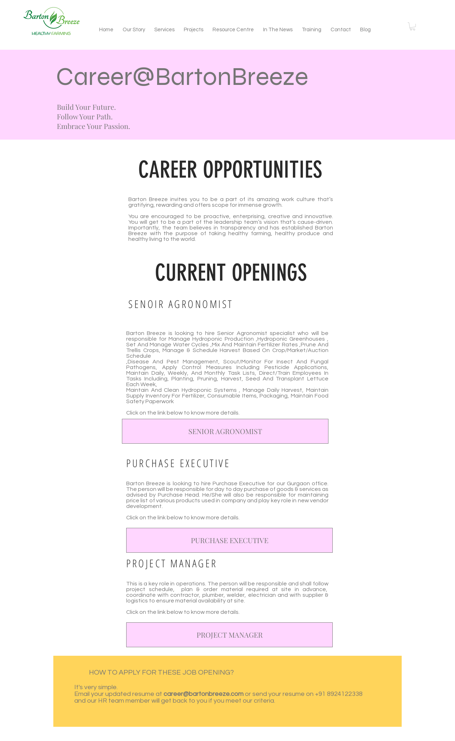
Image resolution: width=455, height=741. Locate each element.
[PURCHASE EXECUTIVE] (229, 540)
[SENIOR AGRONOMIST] (225, 431)
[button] (412, 26)
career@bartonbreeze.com (203, 694)
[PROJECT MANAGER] (229, 634)
